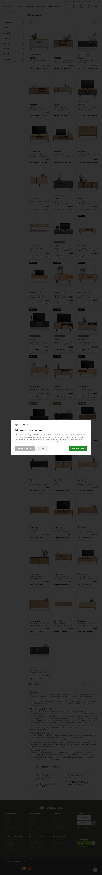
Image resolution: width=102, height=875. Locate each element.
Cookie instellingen (25, 448)
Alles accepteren (78, 448)
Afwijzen (42, 448)
